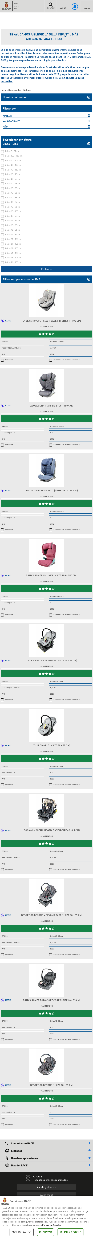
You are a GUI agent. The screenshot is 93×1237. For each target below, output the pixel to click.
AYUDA (62, 6)
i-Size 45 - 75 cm (13, 216)
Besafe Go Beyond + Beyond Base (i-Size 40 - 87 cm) (51, 915)
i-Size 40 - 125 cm (13, 165)
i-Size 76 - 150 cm (13, 262)
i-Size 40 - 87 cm (13, 202)
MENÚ (87, 6)
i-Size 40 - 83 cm (13, 188)
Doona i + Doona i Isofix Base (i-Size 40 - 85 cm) (52, 830)
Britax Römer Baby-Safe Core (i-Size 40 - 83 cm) (51, 1000)
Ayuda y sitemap (46, 1187)
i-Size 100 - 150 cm (14, 155)
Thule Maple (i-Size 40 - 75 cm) (51, 745)
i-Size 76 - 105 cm (13, 257)
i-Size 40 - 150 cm (13, 169)
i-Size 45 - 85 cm (13, 225)
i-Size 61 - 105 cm (13, 239)
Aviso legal (46, 1194)
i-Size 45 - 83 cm (13, 220)
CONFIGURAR (21, 1232)
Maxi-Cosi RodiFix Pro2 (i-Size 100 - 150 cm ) (52, 490)
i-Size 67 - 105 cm (13, 248)
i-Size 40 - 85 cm (13, 192)
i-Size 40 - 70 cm (13, 174)
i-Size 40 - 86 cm (13, 197)
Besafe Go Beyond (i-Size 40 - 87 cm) (51, 1085)
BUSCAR (50, 6)
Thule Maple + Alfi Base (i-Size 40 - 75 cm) (51, 660)
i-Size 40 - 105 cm (13, 160)
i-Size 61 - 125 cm (13, 243)
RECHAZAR (45, 1232)
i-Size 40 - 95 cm (13, 206)
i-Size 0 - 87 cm (12, 151)
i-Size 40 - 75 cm (13, 179)
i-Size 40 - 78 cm (13, 183)
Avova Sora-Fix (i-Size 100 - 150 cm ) (51, 405)
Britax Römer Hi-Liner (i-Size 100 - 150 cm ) (52, 575)
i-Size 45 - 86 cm (13, 229)
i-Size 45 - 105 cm (13, 211)
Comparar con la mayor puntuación (67, 360)
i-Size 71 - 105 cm (13, 253)
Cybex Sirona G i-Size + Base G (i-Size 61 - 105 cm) (52, 320)
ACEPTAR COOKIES (70, 1232)
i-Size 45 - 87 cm (13, 234)
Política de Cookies (51, 1225)
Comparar (9, 360)
